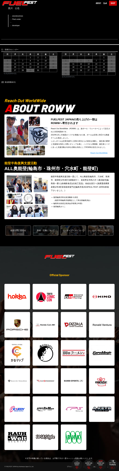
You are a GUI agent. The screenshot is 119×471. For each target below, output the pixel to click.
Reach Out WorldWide (99, 153)
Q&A (105, 3)
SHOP (113, 3)
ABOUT (98, 3)
